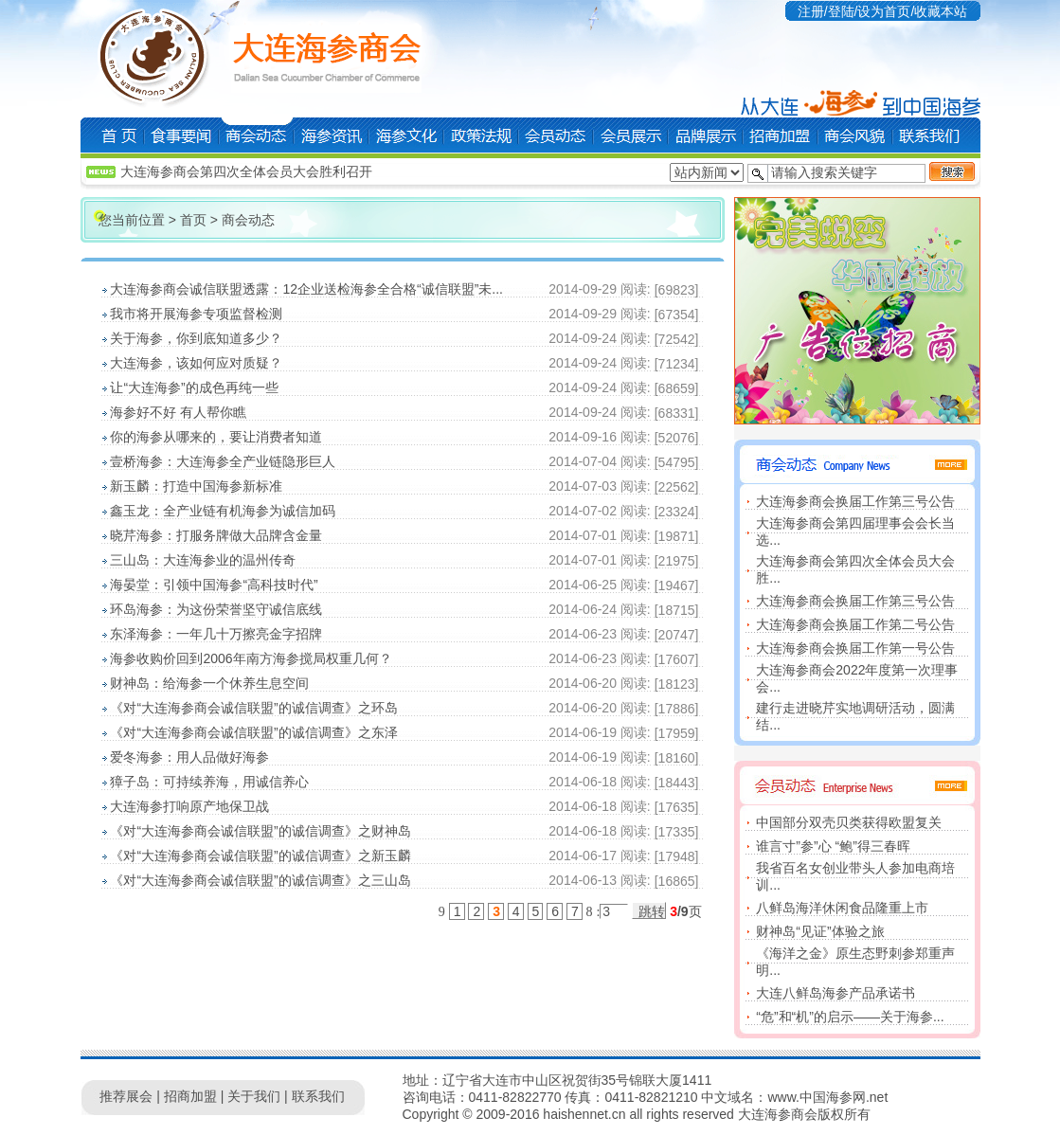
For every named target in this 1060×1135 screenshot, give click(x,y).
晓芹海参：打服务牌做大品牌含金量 (216, 535)
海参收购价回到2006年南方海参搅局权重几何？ (250, 658)
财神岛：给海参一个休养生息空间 (209, 683)
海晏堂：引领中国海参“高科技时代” (213, 584)
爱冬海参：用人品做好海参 (189, 757)
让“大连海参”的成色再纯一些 (194, 387)
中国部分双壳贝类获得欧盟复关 (849, 822)
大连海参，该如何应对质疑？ (196, 362)
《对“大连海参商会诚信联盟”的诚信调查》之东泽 (253, 732)
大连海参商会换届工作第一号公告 (855, 648)
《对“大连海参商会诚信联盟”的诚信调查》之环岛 (253, 707)
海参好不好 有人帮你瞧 (178, 412)
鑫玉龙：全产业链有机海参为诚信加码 (222, 510)
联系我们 (318, 1096)
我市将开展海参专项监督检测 (196, 313)
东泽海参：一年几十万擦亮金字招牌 (216, 633)
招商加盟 (190, 1096)
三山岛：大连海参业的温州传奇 (203, 560)
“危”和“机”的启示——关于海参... (849, 1016)
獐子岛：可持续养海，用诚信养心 (209, 781)
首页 (193, 219)
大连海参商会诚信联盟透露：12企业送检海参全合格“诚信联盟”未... (306, 289)
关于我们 (253, 1096)
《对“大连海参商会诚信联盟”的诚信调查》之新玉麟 (260, 855)
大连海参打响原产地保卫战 (189, 806)
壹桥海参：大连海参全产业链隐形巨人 (222, 461)
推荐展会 (126, 1096)
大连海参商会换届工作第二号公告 (855, 624)
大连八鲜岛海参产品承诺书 (835, 992)
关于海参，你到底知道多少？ (196, 338)
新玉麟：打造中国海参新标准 (196, 486)
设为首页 (883, 11)
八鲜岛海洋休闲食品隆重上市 (842, 907)
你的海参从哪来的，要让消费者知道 (216, 436)
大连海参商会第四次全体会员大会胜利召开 (246, 171)
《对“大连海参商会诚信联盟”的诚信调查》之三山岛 (260, 880)
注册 (811, 11)
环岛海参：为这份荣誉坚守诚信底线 (216, 609)
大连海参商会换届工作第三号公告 (855, 501)
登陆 (841, 11)
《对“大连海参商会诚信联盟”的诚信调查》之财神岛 (260, 830)
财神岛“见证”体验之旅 (820, 931)
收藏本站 (940, 11)
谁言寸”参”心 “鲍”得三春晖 (833, 846)
